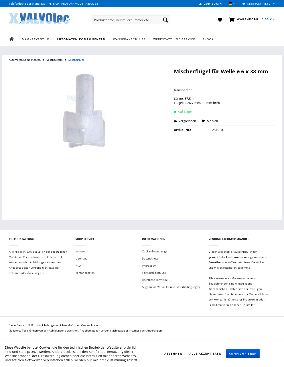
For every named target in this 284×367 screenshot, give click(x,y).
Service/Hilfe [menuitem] (257, 3)
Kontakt (80, 251)
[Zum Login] (210, 3)
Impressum (149, 265)
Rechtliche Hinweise (155, 280)
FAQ (78, 265)
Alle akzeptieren (205, 353)
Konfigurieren (243, 353)
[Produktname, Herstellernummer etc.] (131, 20)
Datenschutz (150, 258)
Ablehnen (173, 353)
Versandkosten (85, 273)
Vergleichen (185, 121)
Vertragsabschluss (154, 273)
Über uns (81, 258)
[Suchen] (165, 20)
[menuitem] (210, 3)
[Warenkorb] (251, 20)
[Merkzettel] (220, 20)
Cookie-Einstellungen (155, 251)
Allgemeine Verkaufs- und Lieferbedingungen (171, 287)
